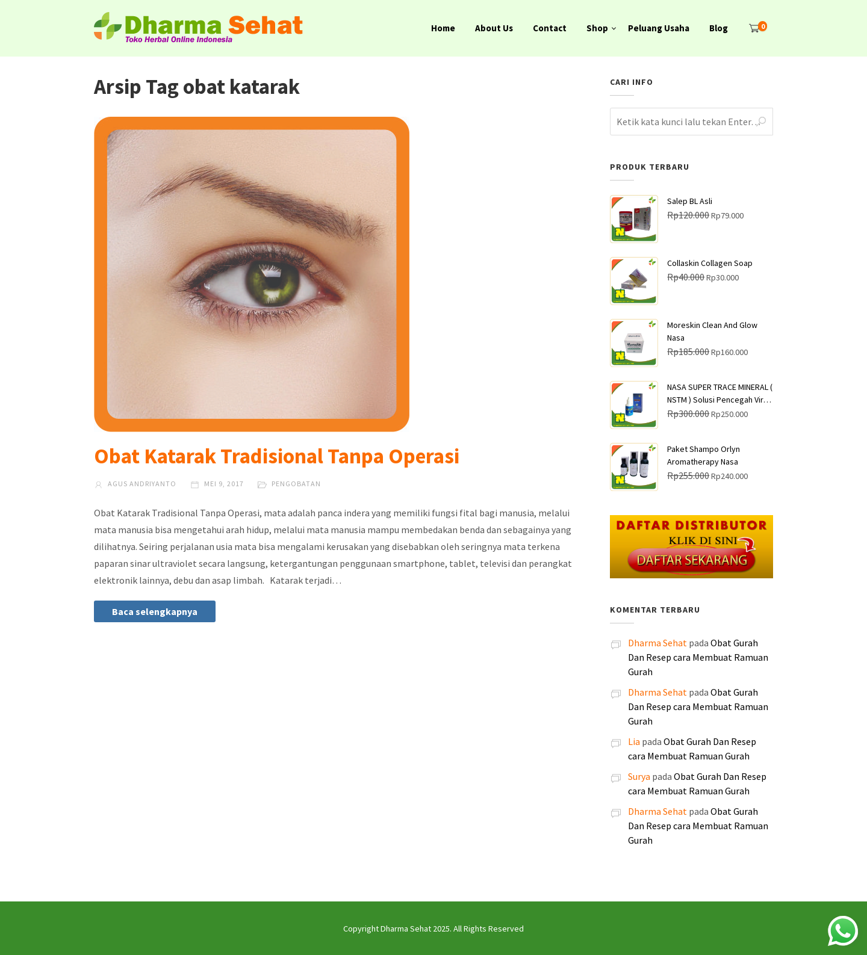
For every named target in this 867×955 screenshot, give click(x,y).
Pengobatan (296, 483)
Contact (550, 28)
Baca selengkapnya (154, 611)
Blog (718, 28)
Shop (597, 28)
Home (443, 28)
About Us (494, 28)
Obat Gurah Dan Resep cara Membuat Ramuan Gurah (698, 657)
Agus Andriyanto (135, 483)
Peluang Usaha (658, 28)
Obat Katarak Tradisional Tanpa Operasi (276, 456)
